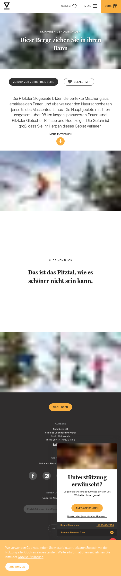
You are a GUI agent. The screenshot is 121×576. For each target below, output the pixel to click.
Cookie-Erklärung (30, 557)
